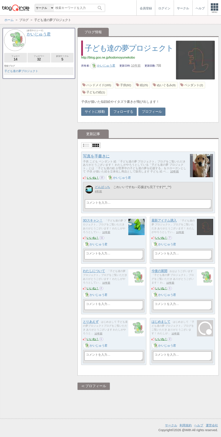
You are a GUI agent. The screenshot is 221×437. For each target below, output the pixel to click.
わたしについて (94, 271)
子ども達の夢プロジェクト (129, 48)
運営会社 (212, 425)
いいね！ (93, 177)
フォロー (15, 58)
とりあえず (91, 322)
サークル (171, 425)
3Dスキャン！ (93, 220)
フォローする (123, 111)
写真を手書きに (96, 156)
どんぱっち (102, 187)
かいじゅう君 (102, 65)
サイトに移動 (95, 111)
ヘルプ (198, 425)
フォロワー (39, 58)
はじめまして (161, 322)
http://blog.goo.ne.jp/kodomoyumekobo (108, 57)
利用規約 (186, 425)
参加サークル (62, 58)
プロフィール (152, 111)
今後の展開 (159, 271)
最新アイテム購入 (164, 220)
